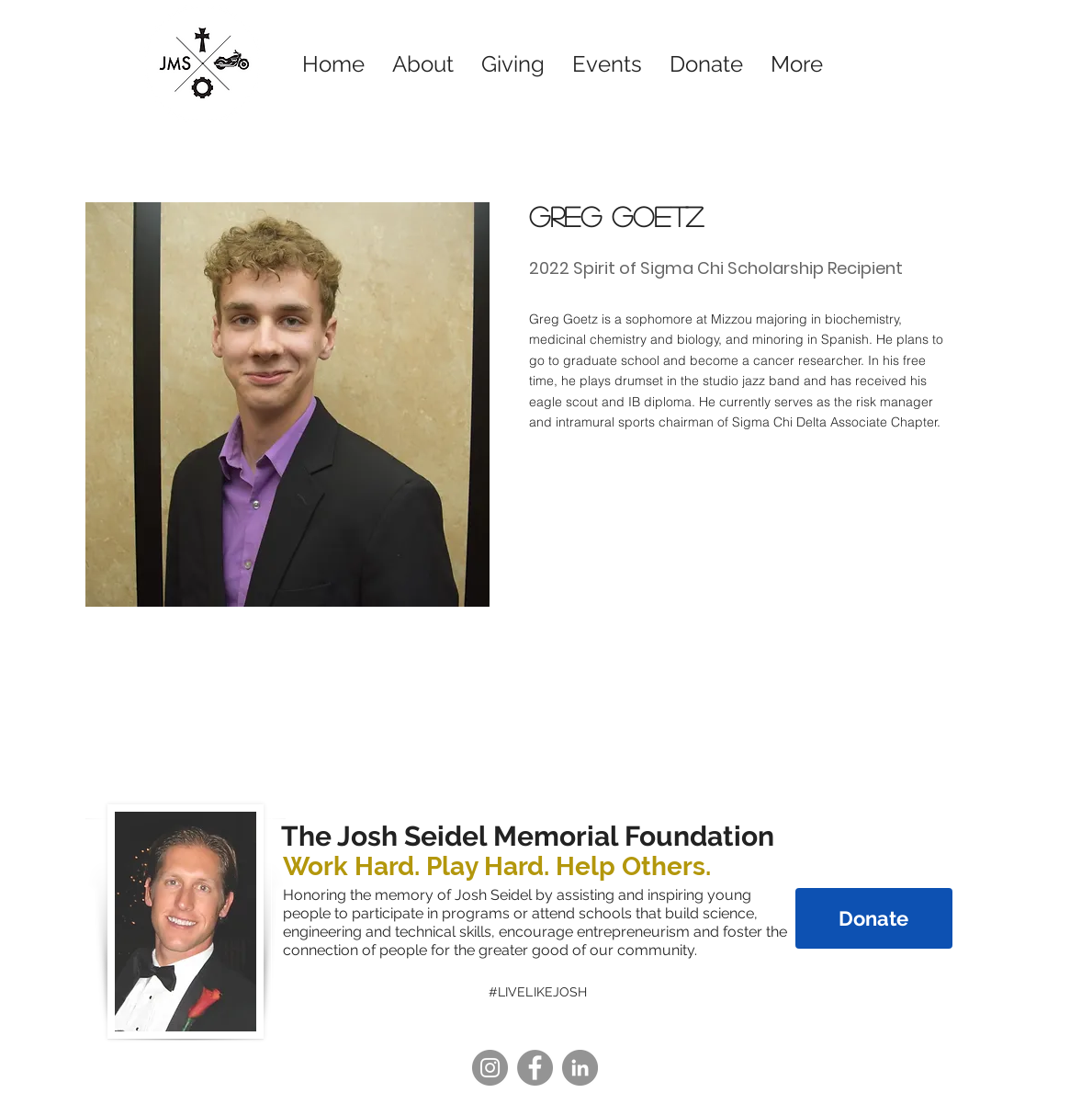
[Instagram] (490, 1068)
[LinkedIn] (580, 1068)
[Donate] (874, 918)
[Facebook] (535, 1068)
